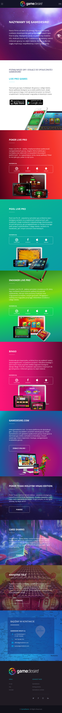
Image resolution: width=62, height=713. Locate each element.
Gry (10, 687)
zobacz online (19, 448)
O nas (10, 684)
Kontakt (11, 690)
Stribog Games (36, 687)
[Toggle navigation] (2, 4)
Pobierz (19, 510)
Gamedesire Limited (38, 690)
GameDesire (35, 684)
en (60, 4)
